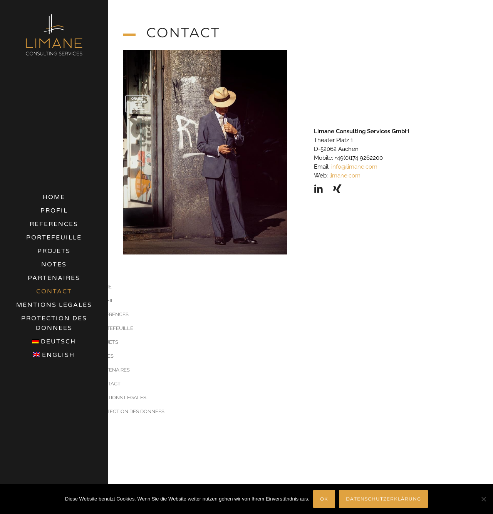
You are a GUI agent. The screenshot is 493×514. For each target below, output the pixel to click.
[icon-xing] (337, 189)
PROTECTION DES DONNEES (54, 323)
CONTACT (54, 291)
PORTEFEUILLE (54, 237)
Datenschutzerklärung (383, 499)
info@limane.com (353, 166)
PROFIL (54, 210)
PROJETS (53, 251)
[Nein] (483, 499)
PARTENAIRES (54, 278)
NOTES (54, 264)
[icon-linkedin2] (320, 189)
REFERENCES (54, 224)
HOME (54, 197)
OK (324, 499)
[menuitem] (54, 342)
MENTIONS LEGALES (54, 305)
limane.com (344, 175)
